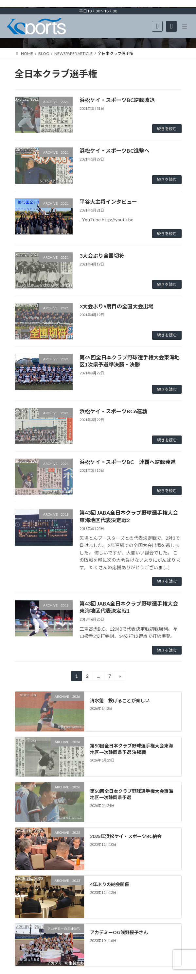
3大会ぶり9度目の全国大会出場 (116, 306)
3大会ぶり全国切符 (102, 255)
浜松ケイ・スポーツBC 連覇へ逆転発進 (128, 462)
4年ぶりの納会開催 (109, 884)
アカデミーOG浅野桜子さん (119, 932)
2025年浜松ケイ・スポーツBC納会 (126, 836)
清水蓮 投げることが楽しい (120, 700)
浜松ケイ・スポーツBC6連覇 (113, 411)
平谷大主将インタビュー (108, 201)
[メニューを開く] (184, 26)
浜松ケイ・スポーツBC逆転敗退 (117, 100)
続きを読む (167, 128)
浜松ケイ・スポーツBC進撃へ (115, 150)
